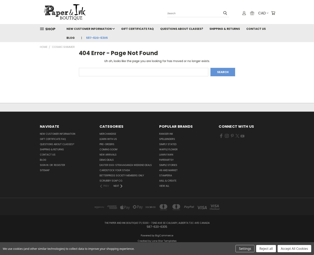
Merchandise (108, 134)
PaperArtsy (166, 160)
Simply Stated (167, 144)
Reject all (266, 248)
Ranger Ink (166, 134)
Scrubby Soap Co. (111, 180)
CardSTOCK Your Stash (115, 170)
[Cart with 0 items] (273, 13)
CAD (263, 13)
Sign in (44, 165)
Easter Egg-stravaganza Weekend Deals (126, 165)
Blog (70, 38)
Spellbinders (167, 139)
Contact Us (256, 29)
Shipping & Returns (224, 29)
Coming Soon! (109, 149)
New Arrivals (108, 154)
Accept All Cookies (294, 248)
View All (164, 186)
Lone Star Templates (164, 241)
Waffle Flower (168, 149)
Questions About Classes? (181, 29)
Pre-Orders (107, 144)
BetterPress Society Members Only (122, 175)
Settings (245, 248)
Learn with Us (108, 139)
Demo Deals (107, 160)
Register (59, 165)
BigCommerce (164, 235)
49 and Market (168, 170)
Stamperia (165, 175)
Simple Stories (168, 165)
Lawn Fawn (166, 154)
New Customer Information (90, 29)
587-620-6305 (97, 38)
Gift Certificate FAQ (137, 29)
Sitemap (44, 170)
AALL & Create (167, 180)
